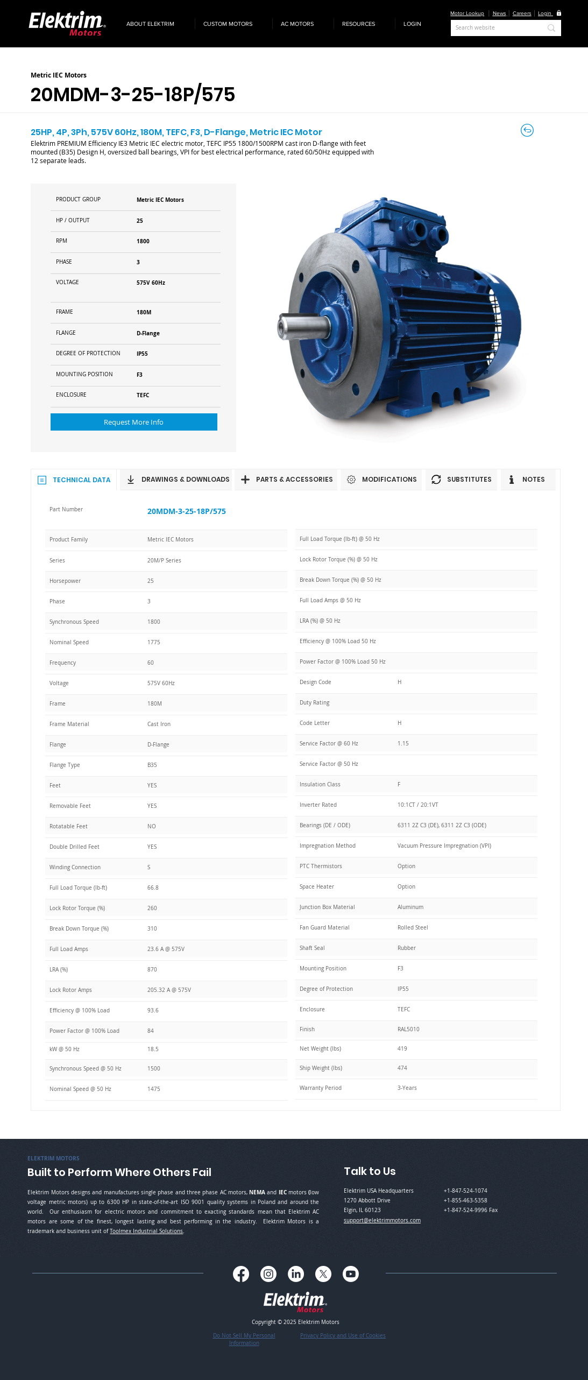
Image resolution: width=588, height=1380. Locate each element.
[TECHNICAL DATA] (74, 479)
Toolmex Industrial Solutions (146, 1231)
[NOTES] (528, 479)
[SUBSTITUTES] (461, 479)
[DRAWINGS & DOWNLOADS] (176, 479)
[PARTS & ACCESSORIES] (286, 479)
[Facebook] (241, 1274)
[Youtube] (351, 1274)
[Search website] (490, 28)
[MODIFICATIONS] (381, 479)
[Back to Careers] (528, 130)
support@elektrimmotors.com (382, 1220)
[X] (323, 1274)
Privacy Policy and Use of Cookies (343, 1335)
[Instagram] (268, 1274)
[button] (156, 23)
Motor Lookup (467, 13)
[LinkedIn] (296, 1274)
